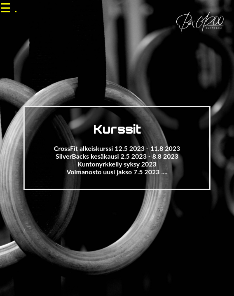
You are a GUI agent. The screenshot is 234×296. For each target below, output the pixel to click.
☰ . (8, 7)
